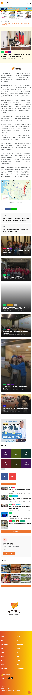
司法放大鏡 (22, 521)
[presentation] (1, 13)
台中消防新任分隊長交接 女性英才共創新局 (13, 277)
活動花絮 (7, 21)
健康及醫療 (9, 248)
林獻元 (3, 58)
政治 (4, 274)
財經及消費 (19, 504)
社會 (8, 274)
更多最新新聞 (16, 531)
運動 (4, 406)
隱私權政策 (23, 685)
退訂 (12, 553)
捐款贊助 (8, 685)
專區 (18, 664)
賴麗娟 (5, 411)
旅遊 (12, 384)
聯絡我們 (18, 685)
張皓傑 (5, 278)
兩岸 (17, 521)
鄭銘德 (5, 254)
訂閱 (6, 553)
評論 (2, 652)
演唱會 (8, 384)
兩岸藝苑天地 (21, 668)
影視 (4, 384)
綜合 (18, 660)
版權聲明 (3, 686)
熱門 (10, 521)
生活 (4, 248)
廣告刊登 (3, 685)
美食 (2, 664)
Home (2, 21)
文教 (18, 656)
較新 (5, 215)
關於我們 (13, 685)
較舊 (5, 226)
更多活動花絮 (16, 585)
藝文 (18, 652)
